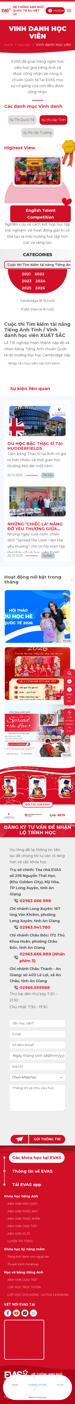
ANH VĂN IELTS (18, 1234)
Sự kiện (48, 555)
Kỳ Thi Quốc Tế (22, 120)
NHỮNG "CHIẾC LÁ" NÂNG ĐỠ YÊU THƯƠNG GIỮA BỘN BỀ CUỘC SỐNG (35, 529)
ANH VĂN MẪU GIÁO (22, 1204)
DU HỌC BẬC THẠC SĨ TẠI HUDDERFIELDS (35, 446)
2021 (26, 274)
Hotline (56, 11)
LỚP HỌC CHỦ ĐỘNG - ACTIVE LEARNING (38, 1295)
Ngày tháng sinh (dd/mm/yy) (39, 1055)
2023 (26, 281)
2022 (39, 274)
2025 (26, 288)
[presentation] (37, 1122)
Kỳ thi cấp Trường (37, 133)
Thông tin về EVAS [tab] (32, 1171)
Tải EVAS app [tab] (26, 1184)
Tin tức (47, 475)
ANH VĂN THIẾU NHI (22, 1211)
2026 (40, 288)
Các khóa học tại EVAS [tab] (36, 1157)
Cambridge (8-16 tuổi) (37, 301)
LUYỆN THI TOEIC (20, 1241)
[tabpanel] (37, 1247)
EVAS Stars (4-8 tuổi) (37, 309)
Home (8, 45)
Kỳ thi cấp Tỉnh (53, 120)
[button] (70, 787)
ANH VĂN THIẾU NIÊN (23, 1219)
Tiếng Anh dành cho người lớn (28, 1256)
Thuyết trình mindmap (23, 1264)
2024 (40, 281)
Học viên (24, 45)
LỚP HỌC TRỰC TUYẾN (24, 1287)
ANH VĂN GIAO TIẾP (22, 1226)
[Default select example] (37, 1077)
